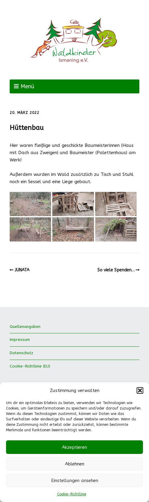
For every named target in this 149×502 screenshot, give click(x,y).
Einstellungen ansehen (74, 480)
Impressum (20, 339)
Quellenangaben (25, 326)
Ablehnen (74, 464)
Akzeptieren (74, 447)
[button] (140, 390)
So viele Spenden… (116, 270)
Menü (27, 86)
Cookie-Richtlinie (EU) (30, 366)
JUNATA (22, 270)
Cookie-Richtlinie (71, 494)
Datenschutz (21, 353)
